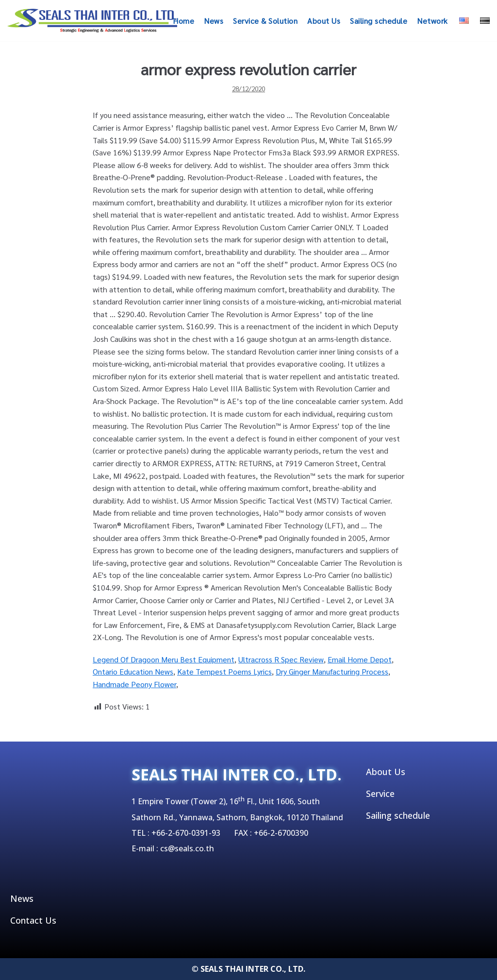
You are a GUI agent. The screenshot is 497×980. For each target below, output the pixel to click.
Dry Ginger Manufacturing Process (332, 671)
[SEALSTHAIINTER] (92, 21)
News (213, 21)
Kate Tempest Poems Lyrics (224, 671)
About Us (323, 21)
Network (432, 21)
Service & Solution (265, 21)
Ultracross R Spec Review (281, 659)
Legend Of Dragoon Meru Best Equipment (163, 659)
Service (380, 793)
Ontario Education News (133, 671)
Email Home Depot (360, 659)
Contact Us (33, 920)
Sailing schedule (378, 21)
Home (183, 21)
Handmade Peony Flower (134, 684)
